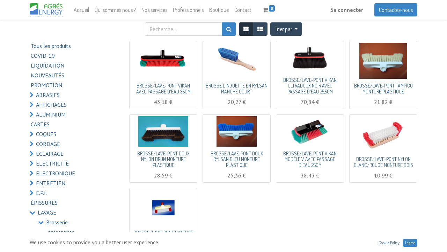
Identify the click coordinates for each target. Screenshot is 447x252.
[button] (286, 29)
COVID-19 (43, 55)
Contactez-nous (396, 9)
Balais (54, 241)
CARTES (40, 124)
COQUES (46, 134)
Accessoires (60, 232)
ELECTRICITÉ (52, 163)
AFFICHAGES (51, 104)
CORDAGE (48, 143)
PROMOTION (46, 85)
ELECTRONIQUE (55, 173)
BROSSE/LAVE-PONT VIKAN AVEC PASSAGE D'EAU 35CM (163, 88)
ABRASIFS (48, 94)
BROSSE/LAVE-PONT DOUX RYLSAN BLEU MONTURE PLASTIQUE (237, 159)
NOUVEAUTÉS (47, 75)
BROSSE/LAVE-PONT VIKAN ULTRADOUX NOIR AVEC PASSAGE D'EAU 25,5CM (310, 86)
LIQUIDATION (47, 65)
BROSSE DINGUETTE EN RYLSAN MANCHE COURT (237, 88)
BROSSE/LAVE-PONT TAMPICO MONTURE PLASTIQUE (383, 88)
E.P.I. (41, 192)
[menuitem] (81, 10)
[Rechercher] (229, 29)
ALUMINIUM (51, 114)
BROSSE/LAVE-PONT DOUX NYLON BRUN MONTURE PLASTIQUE (163, 159)
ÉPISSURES (44, 202)
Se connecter (346, 9)
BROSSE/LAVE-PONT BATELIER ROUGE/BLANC (163, 235)
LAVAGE (47, 212)
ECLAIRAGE (50, 153)
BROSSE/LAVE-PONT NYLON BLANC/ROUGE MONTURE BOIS (383, 162)
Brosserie (57, 222)
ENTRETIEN (50, 183)
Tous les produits (51, 45)
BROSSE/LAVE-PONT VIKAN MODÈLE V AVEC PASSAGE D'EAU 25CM (310, 159)
